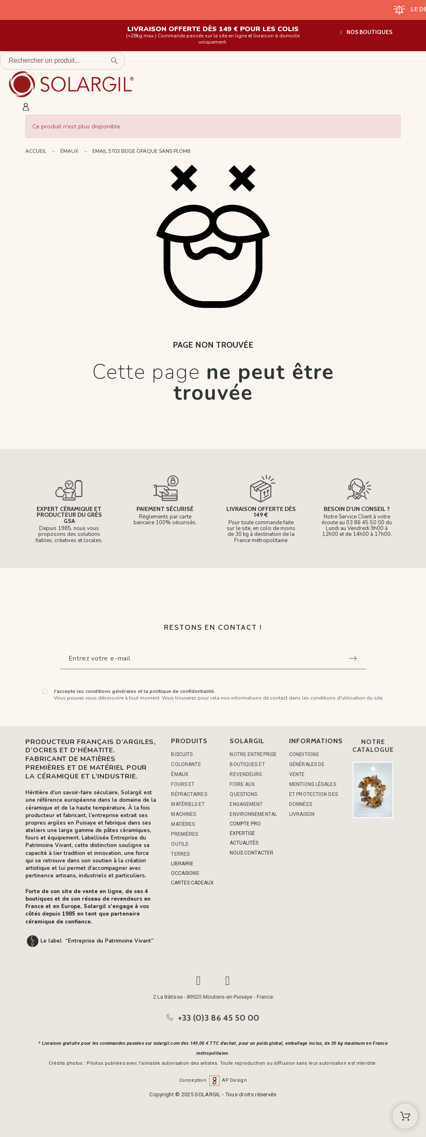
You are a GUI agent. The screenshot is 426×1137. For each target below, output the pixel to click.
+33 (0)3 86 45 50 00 (219, 1018)
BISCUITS (182, 754)
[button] (366, 32)
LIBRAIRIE (182, 864)
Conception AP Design (213, 1080)
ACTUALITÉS (244, 843)
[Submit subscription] (353, 658)
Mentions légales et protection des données (313, 794)
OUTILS (179, 844)
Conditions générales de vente (306, 764)
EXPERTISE (242, 833)
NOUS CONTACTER (251, 853)
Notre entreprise (253, 754)
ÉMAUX (179, 774)
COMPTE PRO (245, 824)
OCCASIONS (185, 873)
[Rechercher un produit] (62, 61)
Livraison (302, 814)
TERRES (180, 854)
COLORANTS (186, 764)
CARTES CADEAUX (192, 883)
